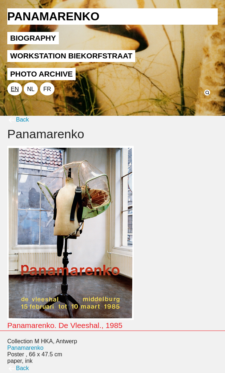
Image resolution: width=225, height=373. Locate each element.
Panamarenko (25, 348)
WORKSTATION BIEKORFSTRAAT (71, 56)
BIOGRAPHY (33, 38)
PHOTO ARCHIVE (41, 74)
